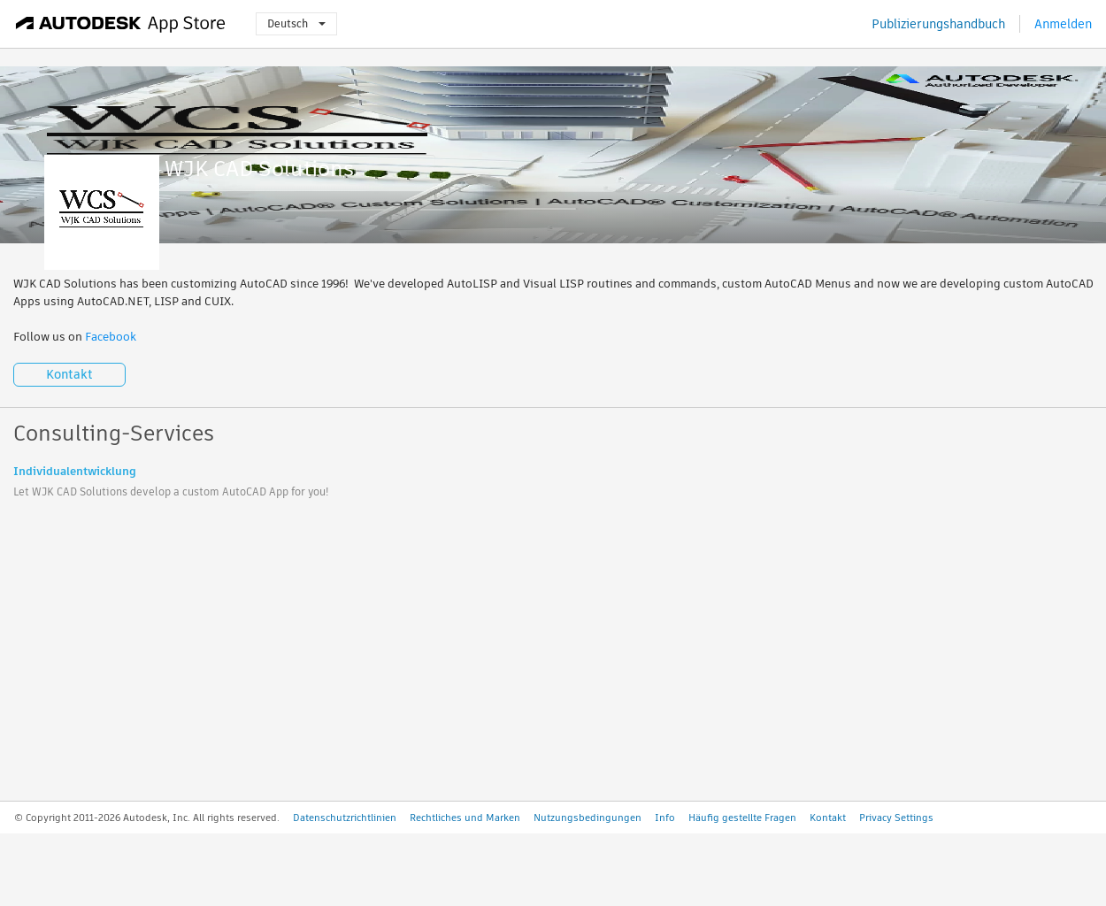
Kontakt (69, 374)
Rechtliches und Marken (465, 817)
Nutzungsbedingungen (587, 817)
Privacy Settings (896, 817)
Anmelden (1063, 24)
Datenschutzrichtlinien (344, 817)
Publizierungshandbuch (938, 24)
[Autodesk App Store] (120, 24)
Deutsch (296, 23)
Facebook (110, 336)
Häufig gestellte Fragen (742, 817)
